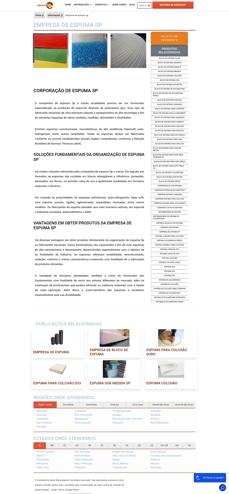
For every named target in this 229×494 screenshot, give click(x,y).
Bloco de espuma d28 (169, 80)
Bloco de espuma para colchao (169, 126)
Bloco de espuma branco (169, 71)
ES (64, 445)
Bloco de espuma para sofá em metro (167, 149)
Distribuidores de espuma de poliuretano (166, 217)
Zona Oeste (91, 404)
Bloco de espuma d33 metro (169, 85)
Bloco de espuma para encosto (169, 131)
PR (89, 445)
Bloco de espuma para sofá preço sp (168, 167)
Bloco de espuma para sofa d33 (169, 144)
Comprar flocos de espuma (169, 208)
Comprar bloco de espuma (169, 186)
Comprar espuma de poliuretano (169, 190)
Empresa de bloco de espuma (169, 223)
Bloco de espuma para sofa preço (169, 162)
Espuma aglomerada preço (169, 241)
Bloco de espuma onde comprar (169, 109)
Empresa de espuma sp (169, 232)
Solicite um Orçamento (169, 38)
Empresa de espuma (170, 227)
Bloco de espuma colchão (170, 76)
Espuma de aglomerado (170, 280)
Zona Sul (114, 404)
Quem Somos (119, 4)
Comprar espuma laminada (169, 194)
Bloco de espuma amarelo (170, 63)
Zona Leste (137, 404)
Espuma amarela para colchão (169, 245)
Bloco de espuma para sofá (169, 139)
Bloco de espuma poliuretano (169, 173)
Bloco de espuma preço (170, 181)
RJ (39, 445)
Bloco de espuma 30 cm (169, 58)
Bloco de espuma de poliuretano (170, 89)
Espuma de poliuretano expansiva (169, 297)
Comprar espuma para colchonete (169, 203)
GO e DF (164, 445)
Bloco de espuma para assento (169, 122)
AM (176, 445)
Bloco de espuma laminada (169, 104)
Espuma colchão (169, 258)
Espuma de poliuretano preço (169, 302)
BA (139, 445)
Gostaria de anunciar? (173, 5)
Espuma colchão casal (169, 262)
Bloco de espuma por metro (170, 177)
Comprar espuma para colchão (169, 199)
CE (152, 445)
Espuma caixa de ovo (169, 249)
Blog (132, 4)
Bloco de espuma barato (169, 67)
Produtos (100, 4)
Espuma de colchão (170, 284)
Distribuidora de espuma (169, 212)
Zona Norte (68, 404)
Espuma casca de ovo (169, 254)
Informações (81, 4)
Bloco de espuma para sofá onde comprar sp (168, 156)
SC (102, 445)
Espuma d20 (169, 267)
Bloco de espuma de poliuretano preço (168, 94)
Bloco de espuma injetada (170, 100)
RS (114, 445)
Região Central (45, 404)
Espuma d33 (169, 271)
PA (189, 445)
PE (127, 445)
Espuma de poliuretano (169, 293)
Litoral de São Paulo (184, 404)
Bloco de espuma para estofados (169, 135)
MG (52, 445)
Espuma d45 (169, 276)
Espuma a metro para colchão (170, 236)
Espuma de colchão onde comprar (169, 289)
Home (68, 4)
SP (77, 445)
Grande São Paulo (160, 404)
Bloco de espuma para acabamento (169, 113)
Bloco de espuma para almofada (170, 118)
